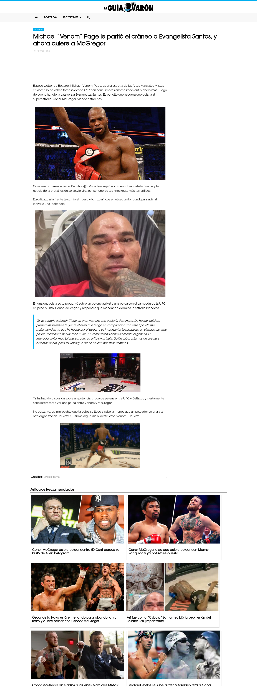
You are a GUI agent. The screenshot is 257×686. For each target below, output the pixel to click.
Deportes (38, 31)
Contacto (101, 669)
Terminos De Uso (152, 669)
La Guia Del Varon (128, 7)
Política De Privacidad (124, 669)
